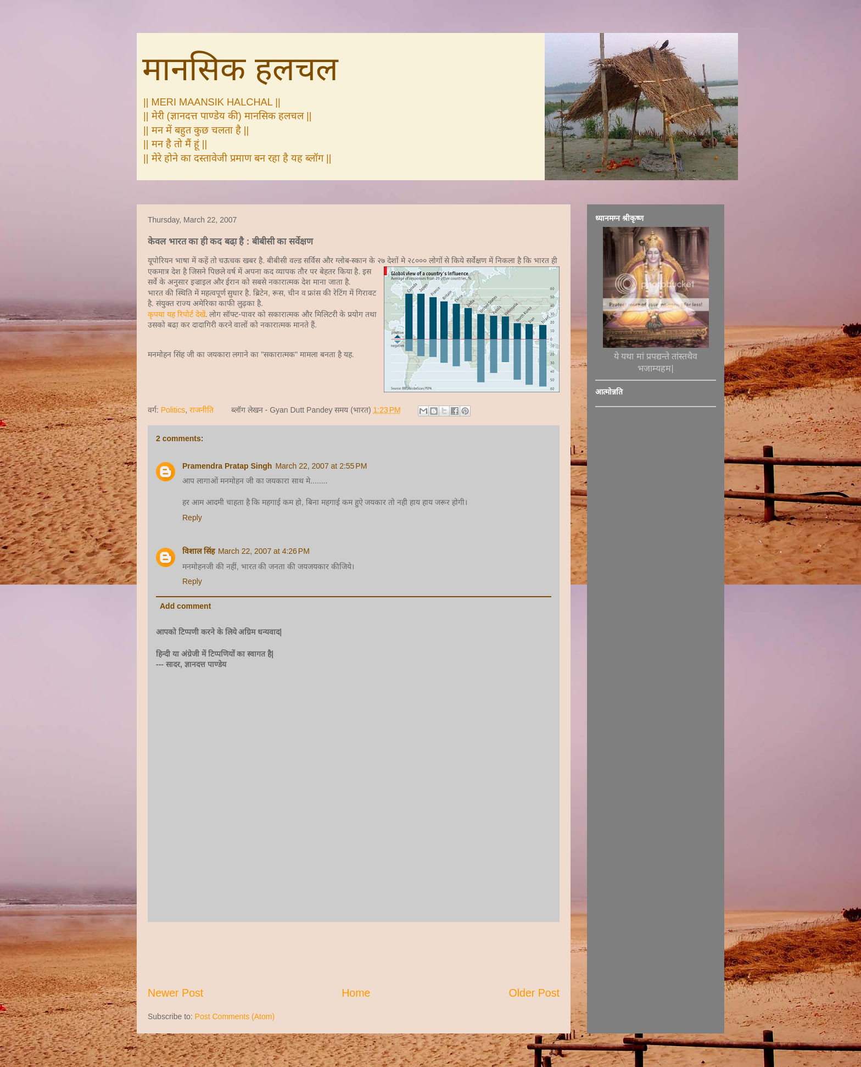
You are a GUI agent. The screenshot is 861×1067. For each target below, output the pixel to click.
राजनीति (201, 409)
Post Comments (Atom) (235, 1016)
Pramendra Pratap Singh (227, 466)
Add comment (185, 606)
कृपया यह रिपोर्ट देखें (176, 314)
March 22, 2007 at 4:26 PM (264, 551)
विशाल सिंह (198, 551)
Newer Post (175, 993)
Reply (192, 517)
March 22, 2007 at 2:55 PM (321, 466)
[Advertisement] (353, 953)
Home (356, 993)
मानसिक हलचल (240, 69)
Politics (173, 409)
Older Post (534, 993)
